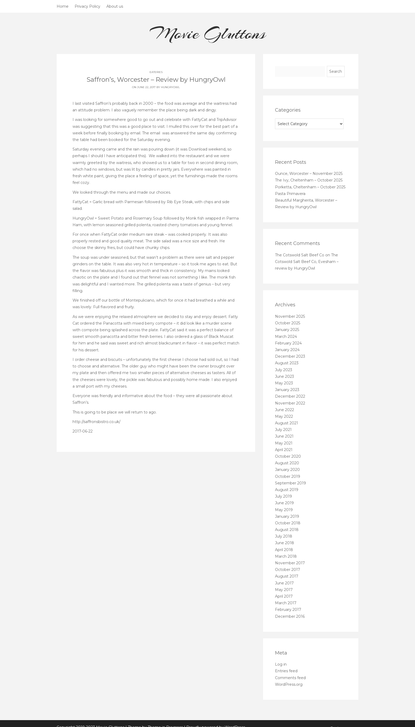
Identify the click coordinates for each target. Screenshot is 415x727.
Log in (281, 664)
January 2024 (287, 349)
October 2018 (287, 523)
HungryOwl (170, 87)
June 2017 (284, 583)
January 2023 (287, 389)
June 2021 (284, 436)
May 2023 (284, 383)
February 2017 (288, 609)
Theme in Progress (165, 720)
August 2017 (286, 576)
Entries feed (286, 671)
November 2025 (290, 316)
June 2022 (284, 409)
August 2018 (287, 529)
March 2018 (286, 556)
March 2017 (285, 603)
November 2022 (290, 403)
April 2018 (284, 549)
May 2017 (284, 589)
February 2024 (288, 343)
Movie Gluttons (207, 33)
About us (114, 6)
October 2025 (287, 323)
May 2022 (284, 416)
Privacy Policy (87, 6)
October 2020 (288, 456)
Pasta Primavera (290, 193)
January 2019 (287, 516)
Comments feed (290, 677)
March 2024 (286, 336)
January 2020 (287, 469)
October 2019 (287, 476)
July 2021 (283, 429)
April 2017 (284, 596)
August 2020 (287, 463)
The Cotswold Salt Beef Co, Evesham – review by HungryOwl (307, 262)
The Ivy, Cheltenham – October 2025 (308, 180)
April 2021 (283, 449)
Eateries (156, 72)
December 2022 (290, 396)
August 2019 (286, 489)
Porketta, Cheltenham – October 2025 (310, 187)
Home (63, 6)
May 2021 (283, 443)
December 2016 (290, 616)
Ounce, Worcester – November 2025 (308, 173)
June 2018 (284, 542)
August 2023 (287, 363)
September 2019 (290, 483)
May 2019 (284, 509)
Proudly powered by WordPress (215, 720)
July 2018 (283, 536)
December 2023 (290, 356)
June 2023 (284, 376)
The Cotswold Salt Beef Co (299, 255)
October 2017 (287, 569)
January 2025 (287, 329)
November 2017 (290, 563)
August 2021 (286, 423)
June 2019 (284, 503)
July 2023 (283, 369)
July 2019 (283, 496)
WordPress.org (289, 684)
